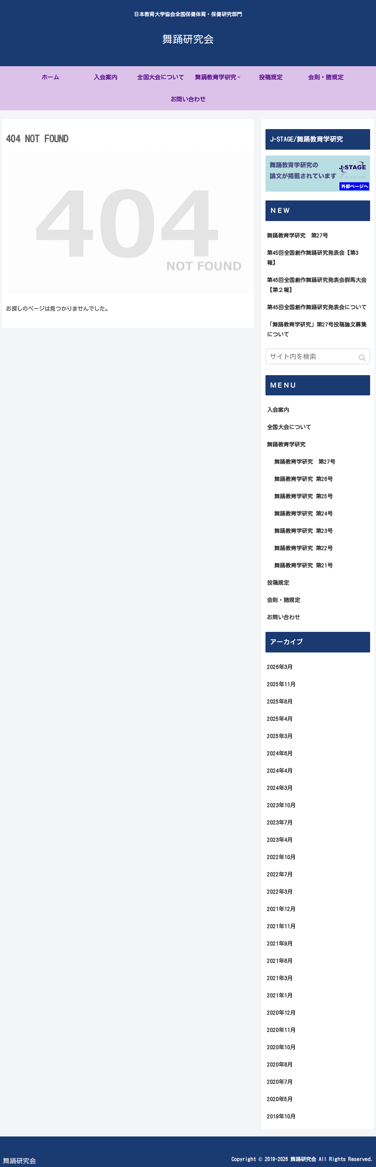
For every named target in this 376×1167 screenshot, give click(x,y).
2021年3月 (280, 978)
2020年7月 (280, 1082)
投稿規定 (278, 583)
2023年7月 (280, 822)
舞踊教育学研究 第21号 (303, 565)
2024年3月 (280, 788)
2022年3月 (280, 891)
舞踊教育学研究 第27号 (297, 235)
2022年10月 (281, 857)
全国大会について (289, 427)
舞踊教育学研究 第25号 (303, 496)
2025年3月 (280, 736)
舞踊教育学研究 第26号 (303, 479)
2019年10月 (281, 1116)
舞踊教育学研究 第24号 (303, 513)
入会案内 (278, 410)
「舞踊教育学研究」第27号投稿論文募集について (316, 329)
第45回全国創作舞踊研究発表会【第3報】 (312, 258)
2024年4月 (280, 770)
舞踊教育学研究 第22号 (303, 548)
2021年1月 (280, 995)
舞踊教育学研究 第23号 (303, 531)
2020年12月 (281, 1012)
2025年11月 (281, 684)
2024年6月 (280, 753)
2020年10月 (281, 1047)
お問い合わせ (283, 617)
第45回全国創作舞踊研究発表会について (316, 307)
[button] (363, 358)
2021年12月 (281, 909)
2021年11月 (281, 926)
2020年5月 (280, 1099)
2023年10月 (281, 805)
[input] (317, 356)
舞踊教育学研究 (286, 444)
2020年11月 (281, 1030)
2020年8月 (280, 1064)
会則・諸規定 (283, 600)
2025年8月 (280, 701)
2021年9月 (280, 943)
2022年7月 (280, 874)
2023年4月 (280, 840)
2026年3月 (280, 667)
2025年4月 (280, 719)
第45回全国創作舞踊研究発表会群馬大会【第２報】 (316, 285)
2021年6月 (280, 961)
